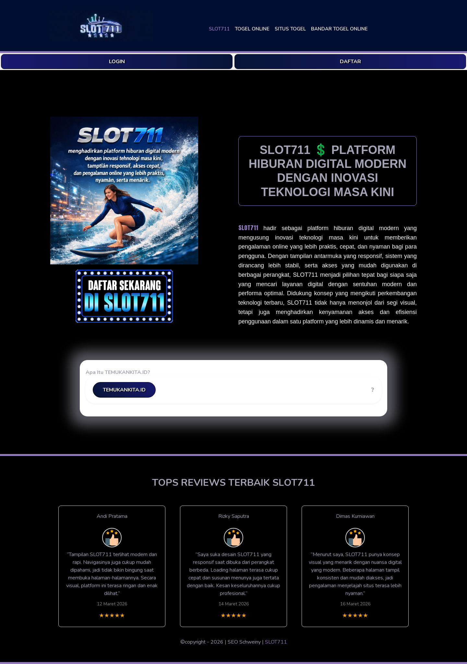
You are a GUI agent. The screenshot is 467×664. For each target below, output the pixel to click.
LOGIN (117, 61)
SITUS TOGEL (290, 29)
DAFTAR (350, 61)
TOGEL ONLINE (252, 29)
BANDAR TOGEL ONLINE (339, 29)
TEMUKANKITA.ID (124, 389)
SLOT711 (219, 29)
